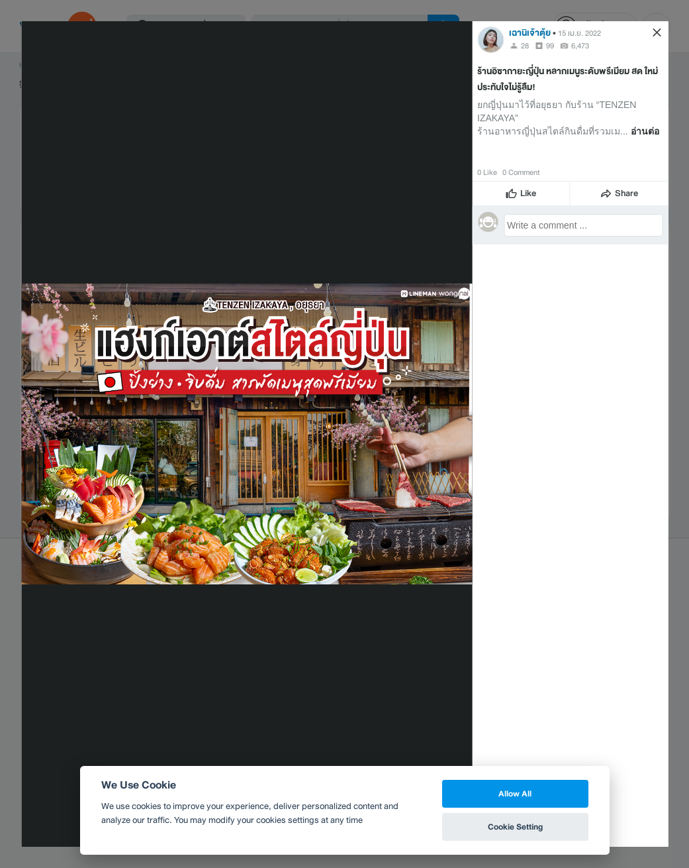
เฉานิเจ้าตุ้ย (530, 33)
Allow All (514, 793)
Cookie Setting (515, 826)
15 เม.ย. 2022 (579, 33)
